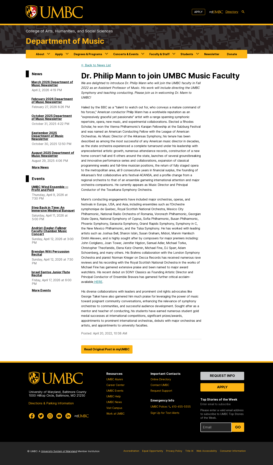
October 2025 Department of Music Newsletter (51, 117)
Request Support (161, 390)
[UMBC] (54, 12)
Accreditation (131, 450)
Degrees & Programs (88, 54)
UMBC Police (159, 406)
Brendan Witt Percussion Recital (50, 253)
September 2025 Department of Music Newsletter (47, 136)
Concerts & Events (126, 54)
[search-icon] (243, 12)
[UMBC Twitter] (41, 416)
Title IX (189, 450)
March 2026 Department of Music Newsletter (52, 83)
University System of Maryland (59, 451)
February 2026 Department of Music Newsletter (52, 100)
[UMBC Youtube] (59, 416)
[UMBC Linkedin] (68, 416)
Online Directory (161, 379)
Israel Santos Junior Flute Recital (50, 273)
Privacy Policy (174, 450)
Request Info (222, 376)
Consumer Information (233, 450)
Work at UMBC (115, 413)
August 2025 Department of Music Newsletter (52, 154)
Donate (232, 54)
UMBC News (114, 402)
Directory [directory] (232, 12)
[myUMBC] (216, 12)
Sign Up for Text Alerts (165, 412)
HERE (97, 282)
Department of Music (65, 41)
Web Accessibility (206, 450)
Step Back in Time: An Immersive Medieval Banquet (53, 209)
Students (186, 54)
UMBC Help (113, 396)
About (40, 54)
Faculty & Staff (159, 54)
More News (40, 167)
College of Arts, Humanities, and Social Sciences (69, 31)
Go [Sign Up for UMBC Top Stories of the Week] (238, 427)
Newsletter (211, 54)
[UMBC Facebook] (32, 416)
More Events (41, 290)
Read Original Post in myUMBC (106, 349)
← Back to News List (96, 65)
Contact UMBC (160, 385)
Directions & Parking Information (51, 403)
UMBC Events (114, 390)
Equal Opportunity (152, 450)
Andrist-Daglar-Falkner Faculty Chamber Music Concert (49, 231)
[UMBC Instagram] (50, 416)
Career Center (115, 385)
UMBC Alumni (114, 379)
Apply (198, 11)
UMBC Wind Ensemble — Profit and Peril (49, 188)
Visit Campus (114, 407)
